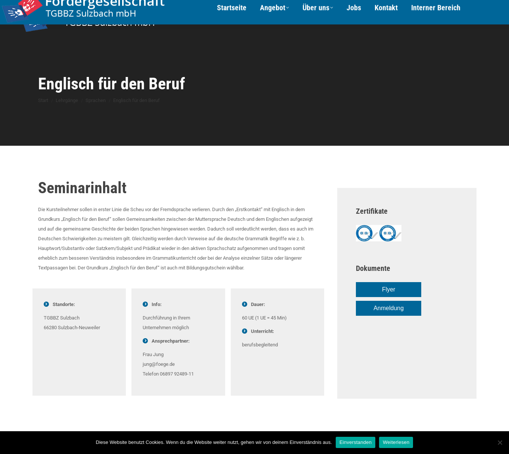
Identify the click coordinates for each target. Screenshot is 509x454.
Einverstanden (355, 442)
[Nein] (499, 442)
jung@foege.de (159, 364)
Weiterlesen (396, 442)
